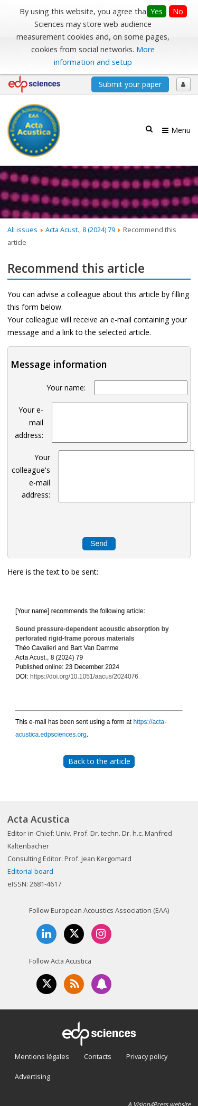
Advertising (32, 1076)
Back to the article (99, 761)
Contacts (97, 1056)
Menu (181, 130)
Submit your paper (130, 84)
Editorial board (30, 871)
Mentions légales (42, 1056)
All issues (22, 229)
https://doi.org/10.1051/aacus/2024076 (84, 676)
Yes (156, 11)
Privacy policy (146, 1056)
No (178, 11)
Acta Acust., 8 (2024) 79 (80, 229)
